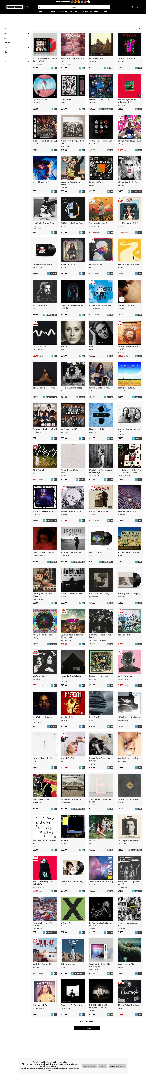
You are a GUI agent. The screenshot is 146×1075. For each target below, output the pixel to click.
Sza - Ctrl (92, 840)
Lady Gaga (121, 144)
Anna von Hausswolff (39, 555)
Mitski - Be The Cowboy (68, 758)
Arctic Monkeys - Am (39, 346)
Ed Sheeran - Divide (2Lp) (97, 429)
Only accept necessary (117, 1066)
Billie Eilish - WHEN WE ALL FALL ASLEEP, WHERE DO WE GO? (99, 1006)
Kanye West (121, 105)
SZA (90, 844)
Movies (53, 12)
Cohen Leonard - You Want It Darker (72, 1005)
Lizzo (34, 391)
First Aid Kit (92, 61)
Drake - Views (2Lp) (95, 717)
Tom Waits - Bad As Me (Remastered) (101, 881)
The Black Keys (37, 267)
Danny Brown (36, 514)
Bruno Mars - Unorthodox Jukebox (99, 511)
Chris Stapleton (65, 555)
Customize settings (89, 1066)
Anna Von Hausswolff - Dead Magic (43, 552)
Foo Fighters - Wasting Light (126, 58)
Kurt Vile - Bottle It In (68, 264)
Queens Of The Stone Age (40, 887)
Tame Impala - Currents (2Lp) (127, 511)
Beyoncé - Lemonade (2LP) (126, 964)
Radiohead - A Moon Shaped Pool (71, 511)
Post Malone (64, 311)
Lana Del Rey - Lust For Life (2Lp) (128, 223)
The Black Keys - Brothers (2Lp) (42, 264)
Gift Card (103, 12)
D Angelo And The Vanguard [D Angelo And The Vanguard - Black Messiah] (97, 640)
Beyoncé (120, 967)
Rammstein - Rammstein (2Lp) (42, 758)
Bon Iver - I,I (64, 840)
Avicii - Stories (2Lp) (95, 264)
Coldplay (35, 638)
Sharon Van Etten (38, 928)
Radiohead (64, 514)
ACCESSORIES (74, 12)
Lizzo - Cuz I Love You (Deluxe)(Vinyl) (44, 388)
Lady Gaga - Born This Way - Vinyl (128, 182)
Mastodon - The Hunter (68, 717)
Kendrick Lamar (65, 146)
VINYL (41, 12)
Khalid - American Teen (68, 964)
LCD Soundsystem (94, 308)
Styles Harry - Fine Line (40, 99)
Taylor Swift (121, 434)
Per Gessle (64, 391)
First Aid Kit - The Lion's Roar (98, 58)
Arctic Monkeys (37, 350)
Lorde (34, 185)
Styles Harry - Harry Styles (126, 305)
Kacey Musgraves (38, 599)
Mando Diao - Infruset (124, 635)
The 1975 (92, 805)
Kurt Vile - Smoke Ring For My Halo (72, 593)
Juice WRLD (36, 144)
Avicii (90, 267)
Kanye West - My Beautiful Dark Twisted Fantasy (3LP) (127, 100)
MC (49, 12)
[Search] (74, 7)
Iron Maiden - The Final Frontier (99, 99)
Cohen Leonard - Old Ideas (41, 799)
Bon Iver (91, 185)
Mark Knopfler (122, 391)
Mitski (34, 473)
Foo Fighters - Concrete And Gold (128, 799)
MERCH (65, 12)
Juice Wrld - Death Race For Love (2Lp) (45, 141)
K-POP (60, 12)
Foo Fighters (121, 61)
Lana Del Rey (65, 187)
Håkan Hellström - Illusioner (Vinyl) (72, 881)
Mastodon (64, 720)
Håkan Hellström (94, 475)
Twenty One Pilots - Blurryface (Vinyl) (100, 141)
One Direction (37, 432)
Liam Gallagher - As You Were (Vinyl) (129, 840)
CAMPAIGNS (94, 12)
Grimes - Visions (66, 99)
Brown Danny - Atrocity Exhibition (43, 511)
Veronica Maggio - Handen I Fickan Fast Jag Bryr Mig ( (99, 965)
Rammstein (36, 761)
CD (46, 12)
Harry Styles (36, 103)
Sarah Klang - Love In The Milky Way (129, 593)
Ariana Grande (37, 228)
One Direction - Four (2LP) (69, 429)
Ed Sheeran (92, 432)
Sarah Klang (121, 597)
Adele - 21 (92, 346)
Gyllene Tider (122, 928)
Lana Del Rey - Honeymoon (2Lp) (42, 964)
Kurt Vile (63, 267)
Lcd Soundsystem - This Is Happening (129, 717)
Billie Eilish (92, 1011)
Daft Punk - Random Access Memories (73, 223)
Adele (63, 350)
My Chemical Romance (67, 640)
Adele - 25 (64, 346)
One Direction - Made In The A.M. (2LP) (45, 429)
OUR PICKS (85, 12)
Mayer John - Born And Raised (98, 676)
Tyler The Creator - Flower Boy (98, 223)
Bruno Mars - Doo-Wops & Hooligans (129, 264)
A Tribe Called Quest (124, 475)
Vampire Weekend (38, 1008)
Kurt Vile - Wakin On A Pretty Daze (128, 552)
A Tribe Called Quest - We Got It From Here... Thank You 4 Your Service (129, 471)
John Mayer (92, 679)
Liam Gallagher (122, 844)
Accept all (103, 1066)
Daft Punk (64, 226)
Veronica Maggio (38, 64)
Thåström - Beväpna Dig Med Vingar (129, 1005)
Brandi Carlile (37, 722)
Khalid (63, 967)
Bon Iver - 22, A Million (96, 182)
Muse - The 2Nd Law (95, 552)
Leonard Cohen (37, 802)
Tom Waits (92, 885)
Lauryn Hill (120, 352)
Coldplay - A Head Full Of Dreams (43, 635)
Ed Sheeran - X (65, 923)
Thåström (120, 1008)
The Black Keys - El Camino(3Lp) (71, 799)
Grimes (63, 103)
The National (64, 681)
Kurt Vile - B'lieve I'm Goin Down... (99, 388)
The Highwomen (122, 887)
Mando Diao (121, 638)
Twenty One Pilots (94, 144)
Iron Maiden (92, 103)
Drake (34, 308)
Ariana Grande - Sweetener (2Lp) (128, 758)
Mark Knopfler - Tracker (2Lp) (127, 388)
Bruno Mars (121, 267)
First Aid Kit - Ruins (39, 676)
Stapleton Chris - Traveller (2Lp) (71, 552)
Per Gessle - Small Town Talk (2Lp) (71, 388)
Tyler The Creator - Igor (125, 676)
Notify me (110, 68)
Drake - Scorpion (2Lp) (40, 305)
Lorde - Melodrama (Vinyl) (41, 182)
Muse (90, 555)
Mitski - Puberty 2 (38, 470)
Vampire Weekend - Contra (41, 1005)
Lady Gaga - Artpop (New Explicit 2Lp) (129, 141)
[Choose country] (132, 7)
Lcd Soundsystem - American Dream (100, 305)
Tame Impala (121, 514)
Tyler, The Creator (94, 226)
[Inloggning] (137, 7)
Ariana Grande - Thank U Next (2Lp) (100, 593)
